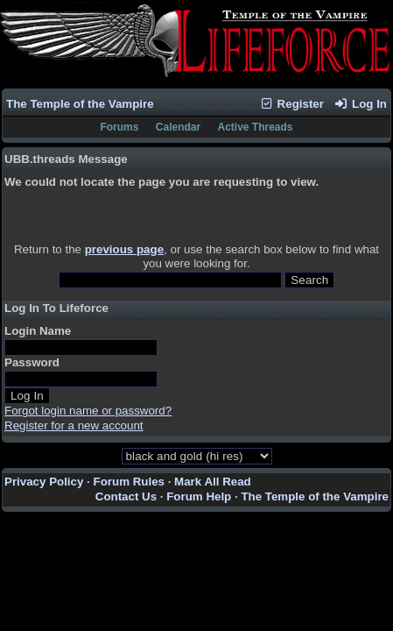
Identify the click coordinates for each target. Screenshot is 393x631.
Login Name (37, 330)
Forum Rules (129, 481)
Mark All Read (212, 481)
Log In (360, 103)
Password (32, 362)
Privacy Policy (43, 481)
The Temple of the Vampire (80, 103)
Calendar (178, 127)
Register (291, 103)
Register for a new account (74, 425)
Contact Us (126, 496)
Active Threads (255, 127)
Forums (119, 127)
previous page (124, 249)
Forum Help (198, 496)
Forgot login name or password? (88, 410)
